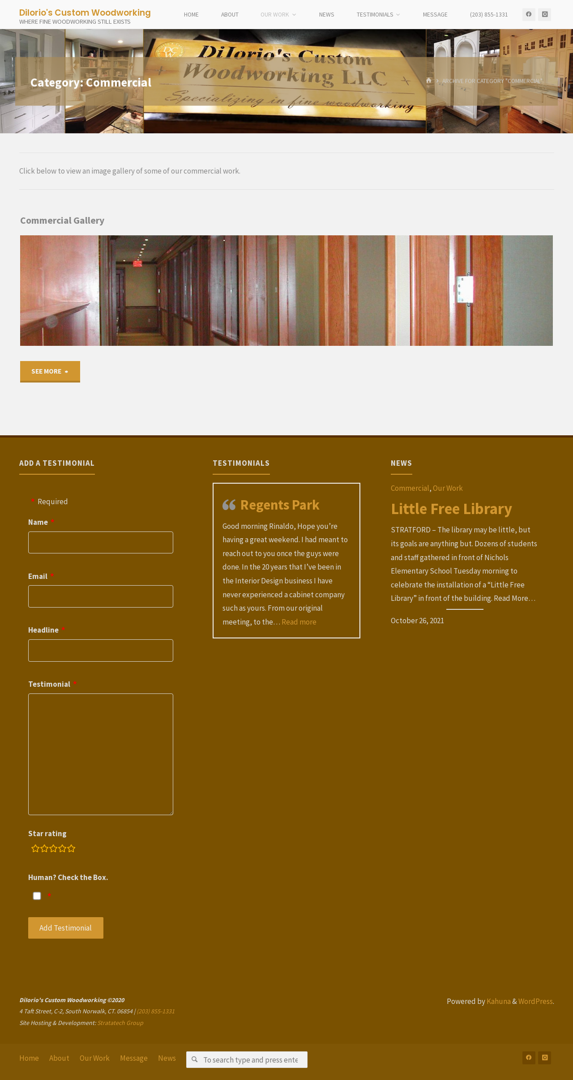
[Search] (194, 1059)
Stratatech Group (120, 1023)
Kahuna (498, 1001)
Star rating (47, 833)
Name (38, 522)
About (59, 1058)
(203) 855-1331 (156, 1011)
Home (29, 1058)
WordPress (535, 1001)
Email (37, 576)
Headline (43, 630)
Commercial (410, 488)
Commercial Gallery (62, 220)
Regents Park (280, 504)
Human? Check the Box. (68, 877)
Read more (299, 622)
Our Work (448, 488)
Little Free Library (451, 509)
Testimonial (49, 684)
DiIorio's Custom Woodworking (85, 12)
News (167, 1058)
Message (134, 1058)
